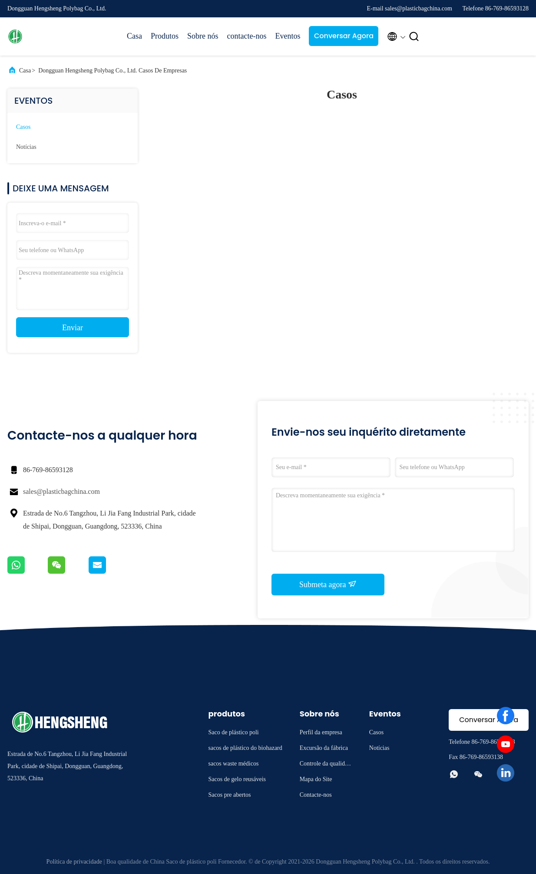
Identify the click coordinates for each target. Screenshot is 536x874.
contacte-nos (247, 36)
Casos (23, 127)
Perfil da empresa (321, 732)
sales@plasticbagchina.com (61, 491)
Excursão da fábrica (324, 748)
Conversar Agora (344, 36)
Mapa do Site (316, 779)
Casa (134, 36)
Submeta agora (328, 584)
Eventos (287, 36)
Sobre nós (202, 36)
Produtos (165, 36)
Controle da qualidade (325, 764)
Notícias (26, 147)
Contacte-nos (316, 795)
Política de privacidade (74, 861)
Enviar (72, 327)
